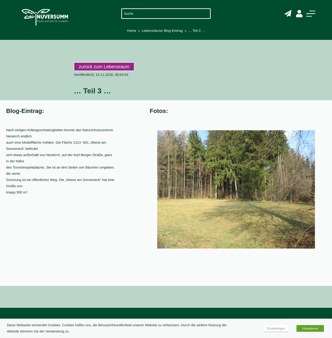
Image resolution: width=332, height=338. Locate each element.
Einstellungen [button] (276, 328)
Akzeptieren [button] (310, 328)
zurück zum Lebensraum (104, 66)
